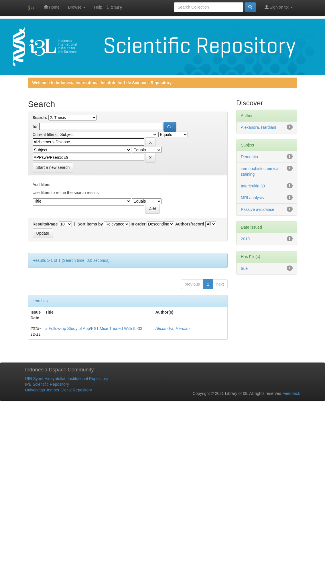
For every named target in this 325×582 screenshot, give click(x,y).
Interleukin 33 (253, 186)
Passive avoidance (257, 209)
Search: (40, 117)
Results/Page (45, 224)
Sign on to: (279, 7)
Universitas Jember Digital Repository (58, 390)
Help (98, 7)
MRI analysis (252, 197)
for (35, 126)
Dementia (249, 157)
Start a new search (53, 167)
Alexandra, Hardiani (172, 328)
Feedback (291, 393)
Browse (77, 7)
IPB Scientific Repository (47, 384)
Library (114, 7)
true (244, 268)
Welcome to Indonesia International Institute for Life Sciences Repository (102, 82)
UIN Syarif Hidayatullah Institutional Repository (66, 378)
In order (138, 224)
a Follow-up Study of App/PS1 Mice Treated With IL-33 (93, 328)
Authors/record (189, 224)
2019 (245, 239)
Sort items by (90, 224)
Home (52, 7)
